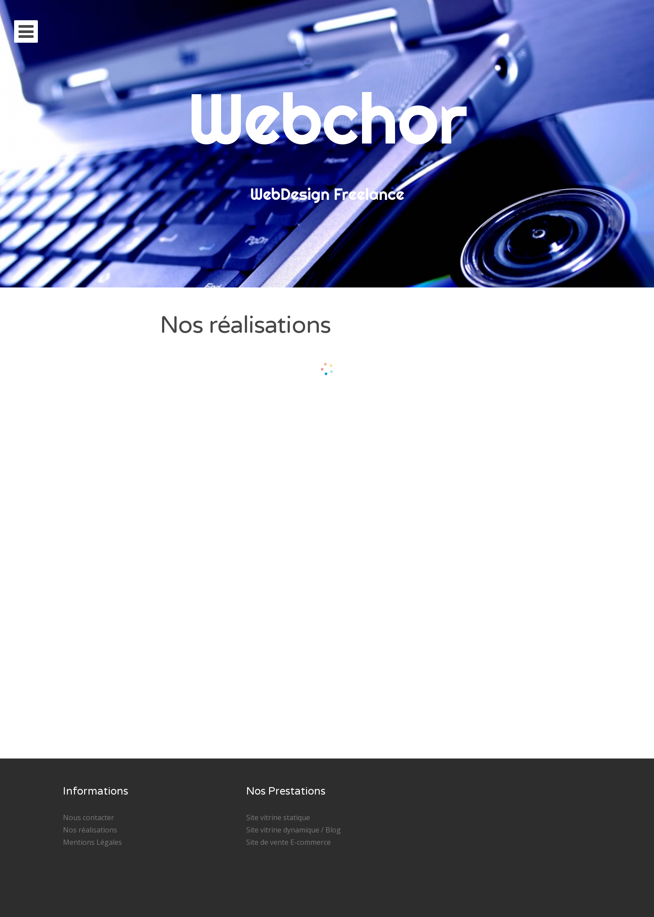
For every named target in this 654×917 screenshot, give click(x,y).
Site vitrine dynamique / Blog (293, 830)
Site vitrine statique (278, 817)
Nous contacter (88, 817)
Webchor (327, 118)
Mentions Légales (92, 842)
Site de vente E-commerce (288, 842)
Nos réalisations (90, 830)
